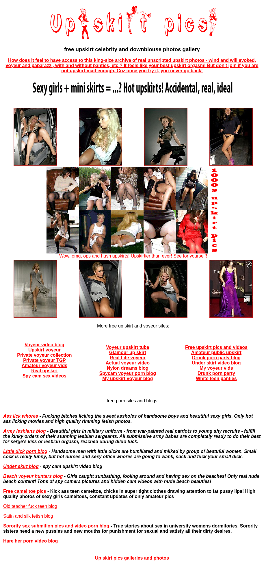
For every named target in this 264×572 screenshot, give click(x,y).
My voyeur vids (216, 368)
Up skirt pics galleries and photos (132, 558)
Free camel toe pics (24, 491)
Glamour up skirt (127, 352)
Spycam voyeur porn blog (127, 373)
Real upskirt (44, 370)
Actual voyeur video (128, 362)
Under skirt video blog (216, 362)
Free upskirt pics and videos (216, 347)
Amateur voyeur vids (44, 365)
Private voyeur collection (44, 355)
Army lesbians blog (24, 431)
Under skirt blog (21, 466)
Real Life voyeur (128, 357)
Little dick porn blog (25, 451)
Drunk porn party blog (216, 357)
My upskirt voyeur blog (127, 378)
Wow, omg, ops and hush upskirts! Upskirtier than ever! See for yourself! (133, 253)
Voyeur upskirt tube (127, 347)
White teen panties (216, 378)
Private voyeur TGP (44, 360)
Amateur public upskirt (216, 352)
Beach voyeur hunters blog (33, 476)
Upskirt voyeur (44, 349)
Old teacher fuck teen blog (30, 506)
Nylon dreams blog (127, 368)
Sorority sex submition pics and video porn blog (56, 525)
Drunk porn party (216, 373)
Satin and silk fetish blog (28, 516)
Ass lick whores (20, 416)
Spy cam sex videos (44, 375)
